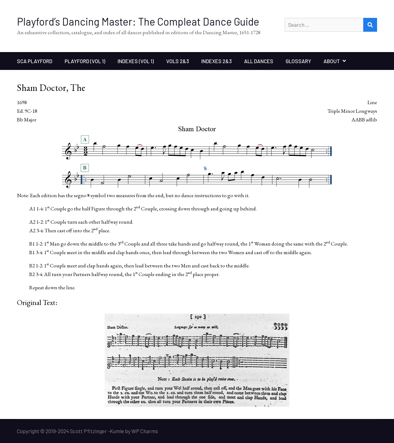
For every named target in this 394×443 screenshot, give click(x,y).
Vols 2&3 (177, 61)
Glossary (298, 61)
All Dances (258, 61)
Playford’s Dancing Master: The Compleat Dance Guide (138, 21)
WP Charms (144, 431)
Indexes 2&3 (216, 61)
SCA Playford (34, 61)
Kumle (117, 431)
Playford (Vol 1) (85, 61)
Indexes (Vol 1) (136, 61)
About (332, 61)
